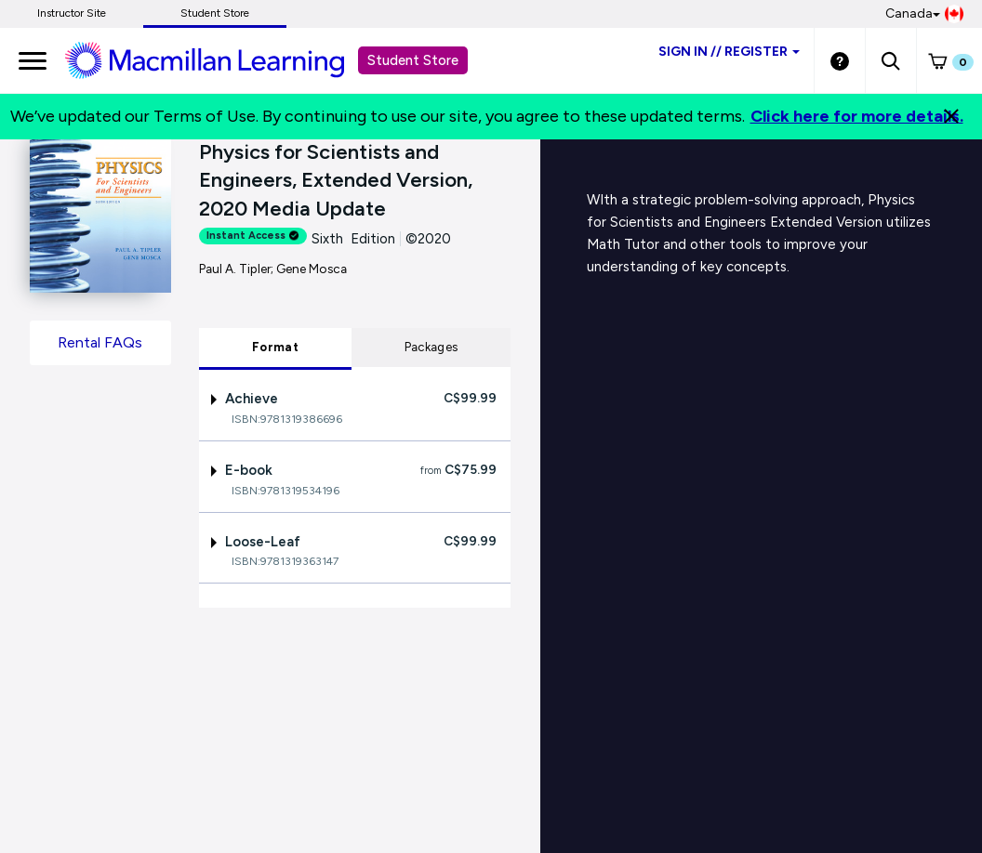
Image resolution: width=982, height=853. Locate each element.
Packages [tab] (431, 347)
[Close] (951, 116)
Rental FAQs (100, 342)
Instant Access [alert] (252, 236)
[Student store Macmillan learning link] (218, 59)
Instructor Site (71, 13)
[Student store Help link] (840, 60)
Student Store (214, 13)
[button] (890, 60)
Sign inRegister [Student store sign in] (729, 51)
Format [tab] (275, 347)
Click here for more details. (856, 116)
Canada (924, 14)
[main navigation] (32, 60)
